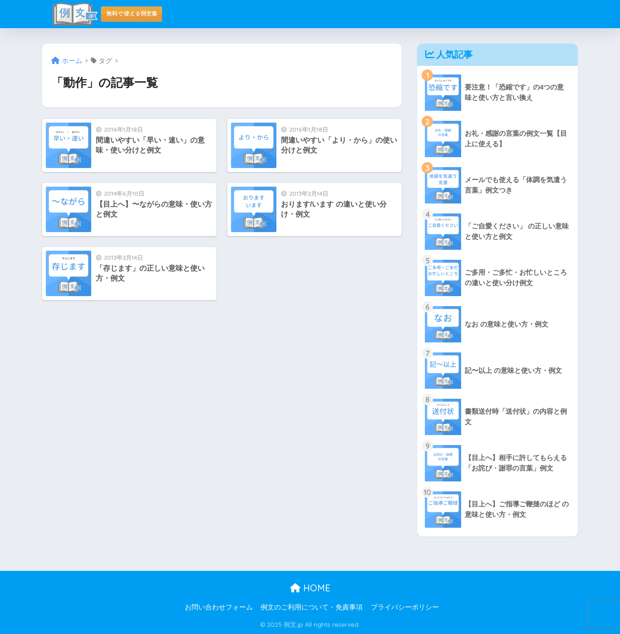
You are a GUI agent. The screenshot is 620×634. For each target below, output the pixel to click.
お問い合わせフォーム (219, 607)
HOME (310, 588)
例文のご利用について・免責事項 (312, 607)
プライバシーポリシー (405, 607)
